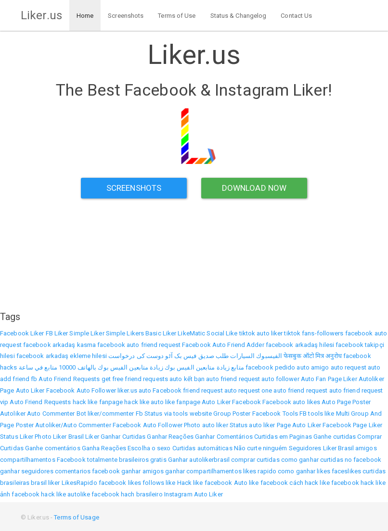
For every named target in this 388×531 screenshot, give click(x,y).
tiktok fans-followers (313, 333)
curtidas (374, 471)
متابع (237, 367)
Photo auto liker (206, 425)
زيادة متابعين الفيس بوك (197, 367)
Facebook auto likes (291, 402)
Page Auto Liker (22, 390)
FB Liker (57, 333)
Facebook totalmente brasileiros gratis (112, 459)
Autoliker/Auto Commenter (73, 425)
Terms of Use (176, 15)
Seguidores (305, 448)
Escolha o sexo (149, 448)
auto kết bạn (187, 379)
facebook (113, 482)
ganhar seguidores (26, 471)
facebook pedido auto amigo (287, 367)
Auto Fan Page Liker (329, 379)
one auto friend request (294, 390)
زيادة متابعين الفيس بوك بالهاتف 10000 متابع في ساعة (91, 367)
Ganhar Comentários (224, 436)
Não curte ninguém (260, 448)
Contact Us (296, 15)
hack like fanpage (98, 402)
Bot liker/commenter (105, 413)
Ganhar (178, 459)
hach (127, 494)
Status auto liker (252, 425)
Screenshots (125, 15)
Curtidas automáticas (202, 448)
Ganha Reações (104, 448)
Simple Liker (86, 333)
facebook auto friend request (139, 344)
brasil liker (45, 482)
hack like (136, 402)
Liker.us (41, 15)
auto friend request (233, 379)
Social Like (222, 333)
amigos (366, 448)
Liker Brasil (338, 448)
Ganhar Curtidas (123, 436)
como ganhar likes (304, 471)
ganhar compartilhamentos (203, 471)
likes (135, 482)
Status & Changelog (238, 15)
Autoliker (371, 379)
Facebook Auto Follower (81, 390)
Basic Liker (160, 333)
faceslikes (346, 471)
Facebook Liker (22, 333)
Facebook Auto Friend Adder (223, 344)
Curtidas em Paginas (283, 436)
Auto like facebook (261, 482)
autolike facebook (93, 494)
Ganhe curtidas (334, 436)
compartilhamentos (27, 459)
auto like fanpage (175, 402)
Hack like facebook (205, 482)
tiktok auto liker (261, 333)
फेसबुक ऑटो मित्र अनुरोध (313, 355)
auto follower (280, 379)
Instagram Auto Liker (193, 494)
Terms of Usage (76, 517)
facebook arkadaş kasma (59, 344)
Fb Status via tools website (174, 413)
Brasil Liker (83, 436)
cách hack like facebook (324, 482)
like (170, 482)
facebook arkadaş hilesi (300, 344)
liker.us (127, 390)
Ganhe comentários (52, 448)
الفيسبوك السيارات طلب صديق (240, 355)
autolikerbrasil (209, 459)
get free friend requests (135, 379)
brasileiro (149, 494)
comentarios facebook (87, 471)
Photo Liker (50, 436)
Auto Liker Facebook (231, 402)
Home (85, 15)
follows (153, 482)
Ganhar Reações (170, 436)
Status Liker (16, 436)
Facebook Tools (275, 413)
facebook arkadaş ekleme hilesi (61, 355)
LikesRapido (79, 482)
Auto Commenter (51, 413)
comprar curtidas (255, 459)
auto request (348, 367)
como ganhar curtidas (312, 459)
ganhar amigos (142, 471)
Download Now (254, 188)
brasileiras (14, 482)
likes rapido (259, 471)
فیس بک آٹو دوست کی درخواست (152, 355)
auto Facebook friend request (181, 390)
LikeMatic (191, 333)
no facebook (363, 459)
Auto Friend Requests (69, 379)
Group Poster (231, 413)
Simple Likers (125, 333)
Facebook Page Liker (352, 425)
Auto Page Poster (346, 402)
